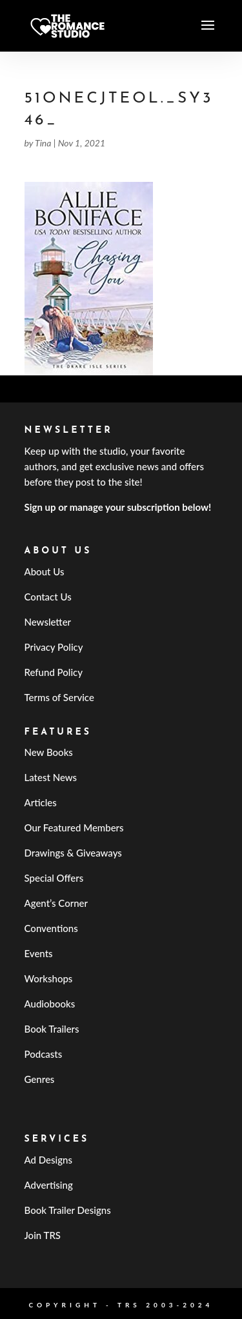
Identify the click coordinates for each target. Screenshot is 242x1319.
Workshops (49, 978)
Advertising (49, 1185)
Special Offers (54, 878)
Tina (43, 142)
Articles (41, 802)
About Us (45, 571)
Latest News (51, 777)
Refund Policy (54, 672)
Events (39, 953)
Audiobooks (50, 1003)
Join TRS (43, 1235)
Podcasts (44, 1054)
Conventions (51, 928)
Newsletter (48, 622)
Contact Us (48, 596)
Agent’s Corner (56, 903)
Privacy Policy (54, 647)
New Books (49, 752)
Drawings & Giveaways (73, 852)
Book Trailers (52, 1029)
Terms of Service (59, 697)
